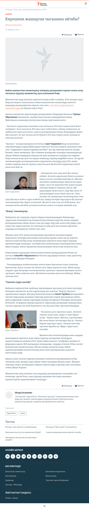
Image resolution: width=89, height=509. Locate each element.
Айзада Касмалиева (13, 25)
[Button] (67, 34)
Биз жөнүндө (10, 476)
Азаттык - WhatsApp (13, 485)
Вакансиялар (51, 476)
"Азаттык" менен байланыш (57, 480)
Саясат (8, 14)
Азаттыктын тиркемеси (55, 472)
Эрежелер (9, 480)
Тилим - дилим (11, 498)
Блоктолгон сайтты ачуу (15, 472)
